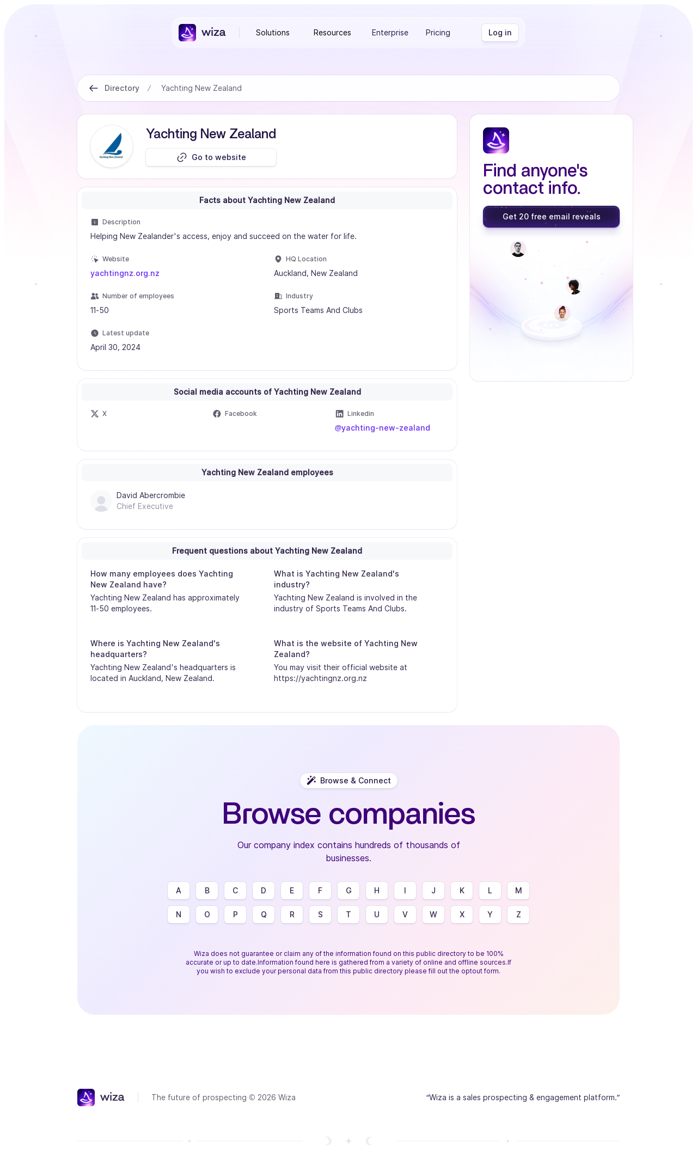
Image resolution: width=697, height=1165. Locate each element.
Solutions (273, 32)
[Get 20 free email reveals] (551, 217)
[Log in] (500, 32)
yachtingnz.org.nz (125, 273)
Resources (332, 32)
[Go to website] (211, 157)
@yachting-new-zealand (383, 427)
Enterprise (390, 32)
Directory (122, 88)
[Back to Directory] (93, 88)
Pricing (438, 32)
